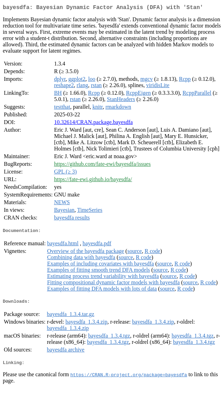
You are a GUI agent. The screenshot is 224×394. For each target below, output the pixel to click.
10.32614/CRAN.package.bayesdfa (93, 123)
